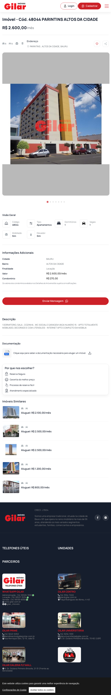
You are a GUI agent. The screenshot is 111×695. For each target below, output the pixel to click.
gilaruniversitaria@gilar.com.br (74, 636)
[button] (47, 202)
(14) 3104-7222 (67, 595)
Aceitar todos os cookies (42, 690)
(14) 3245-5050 (11, 634)
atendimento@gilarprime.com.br (19, 636)
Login (69, 6)
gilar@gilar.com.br (68, 597)
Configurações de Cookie (14, 690)
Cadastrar (89, 6)
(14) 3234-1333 (66, 634)
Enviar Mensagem (55, 301)
